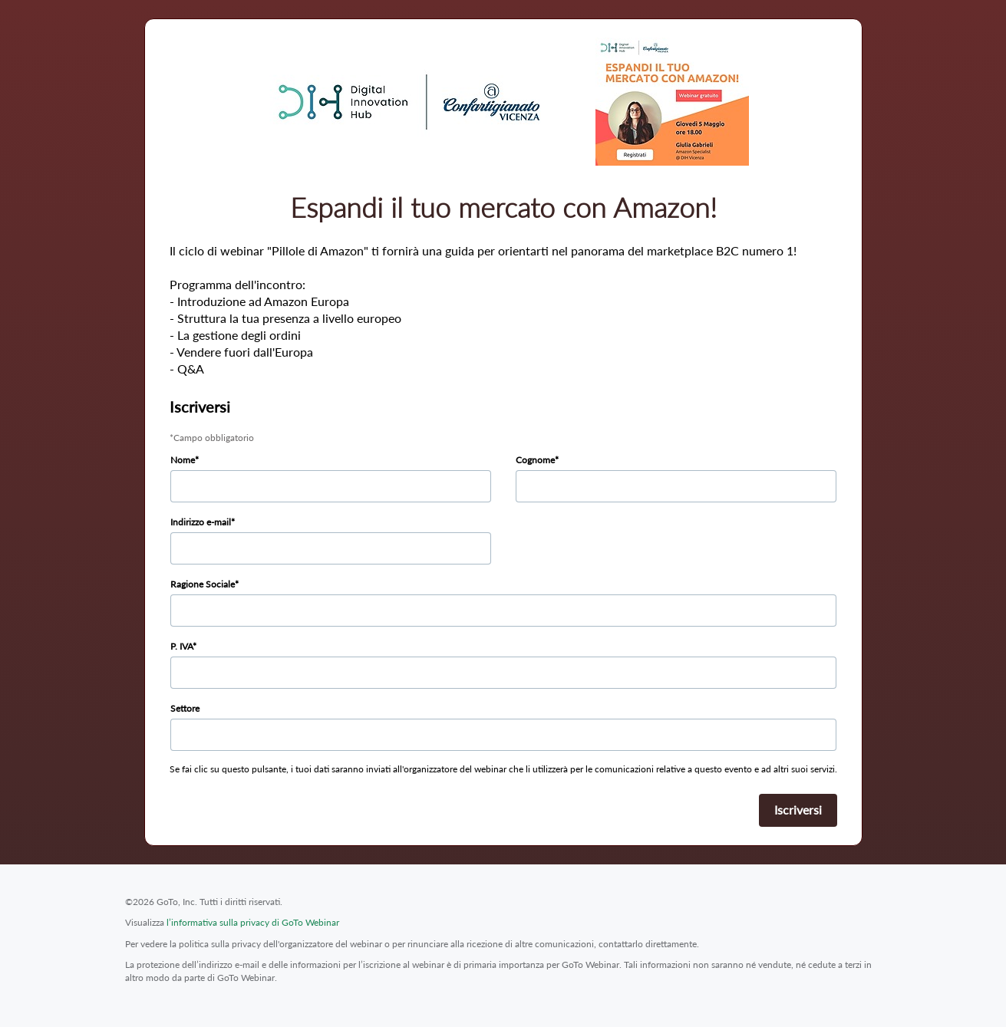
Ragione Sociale (202, 584)
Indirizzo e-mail (200, 522)
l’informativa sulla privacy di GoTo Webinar (253, 922)
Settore (185, 708)
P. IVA (181, 646)
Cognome (535, 460)
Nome (182, 460)
